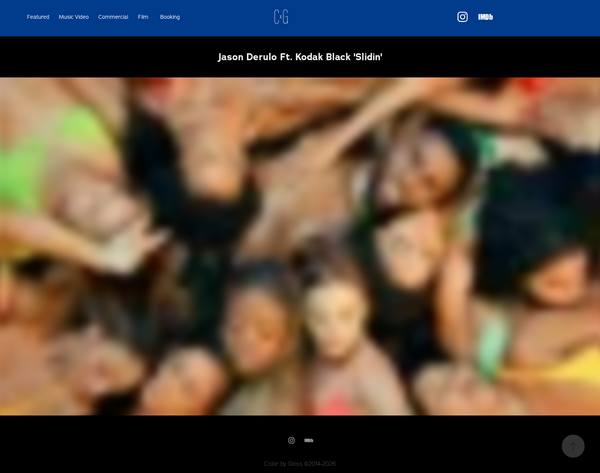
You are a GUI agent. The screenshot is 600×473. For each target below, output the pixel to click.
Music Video (74, 16)
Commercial (113, 16)
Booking (170, 16)
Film (143, 16)
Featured (38, 16)
